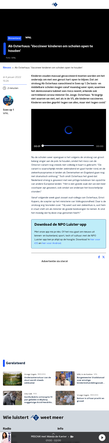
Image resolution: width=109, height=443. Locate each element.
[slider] (68, 146)
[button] (102, 437)
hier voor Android (51, 243)
